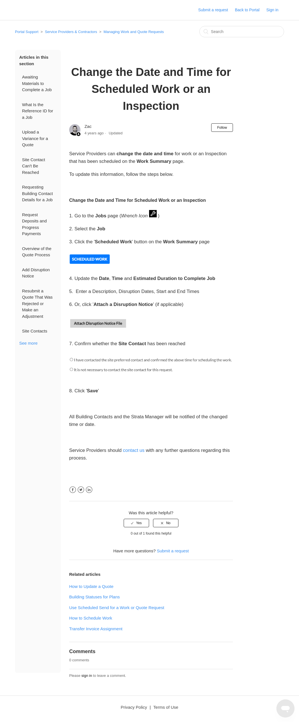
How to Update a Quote (91, 586)
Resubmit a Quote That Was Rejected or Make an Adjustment (37, 303)
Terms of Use (165, 707)
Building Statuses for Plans (94, 596)
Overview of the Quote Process (36, 251)
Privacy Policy (134, 707)
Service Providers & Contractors (71, 32)
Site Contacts (34, 331)
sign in (86, 675)
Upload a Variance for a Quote (35, 138)
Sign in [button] (272, 10)
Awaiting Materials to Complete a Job (37, 83)
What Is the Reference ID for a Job (37, 111)
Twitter (80, 489)
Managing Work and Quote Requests (134, 32)
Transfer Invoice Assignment (96, 628)
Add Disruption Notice (36, 273)
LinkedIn (89, 489)
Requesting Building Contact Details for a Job (37, 193)
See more (28, 343)
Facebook (72, 489)
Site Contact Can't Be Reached (33, 166)
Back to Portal (247, 10)
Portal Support (26, 32)
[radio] (136, 523)
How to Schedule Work (90, 618)
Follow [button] (222, 128)
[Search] (241, 31)
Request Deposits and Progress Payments (34, 224)
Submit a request (213, 10)
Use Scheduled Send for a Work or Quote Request (116, 607)
